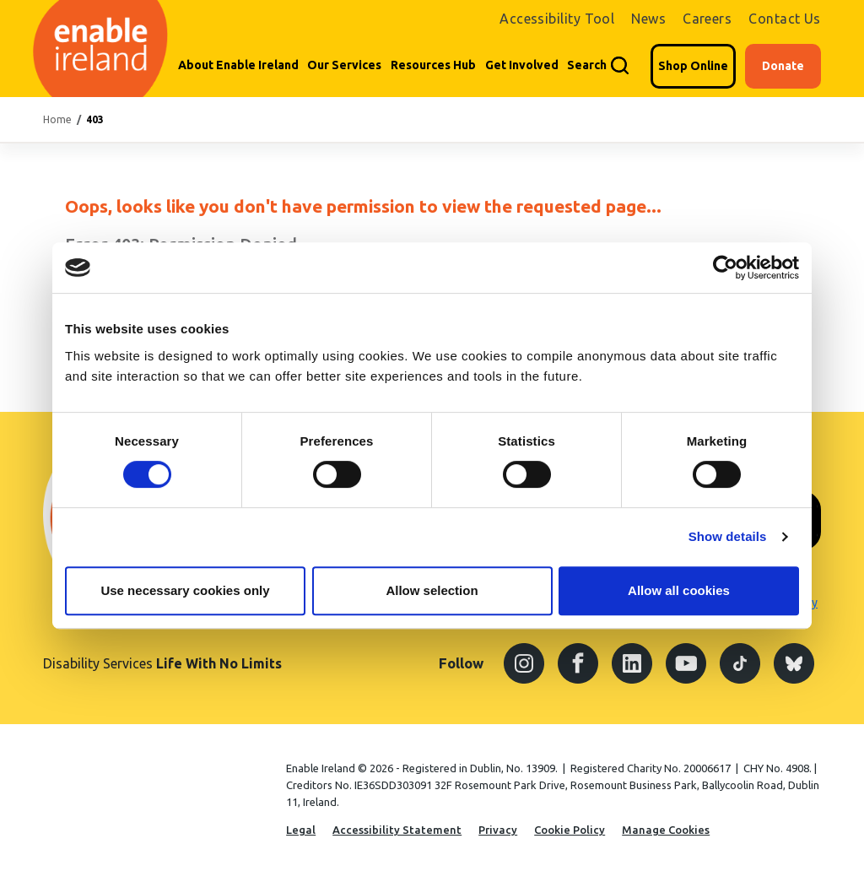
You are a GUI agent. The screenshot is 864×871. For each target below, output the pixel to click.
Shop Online (693, 66)
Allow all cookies (679, 590)
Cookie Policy (569, 830)
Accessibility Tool (557, 18)
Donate (783, 66)
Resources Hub (433, 65)
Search (587, 65)
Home (57, 119)
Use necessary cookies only (184, 590)
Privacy (497, 830)
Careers (707, 18)
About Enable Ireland (238, 65)
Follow (461, 663)
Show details (727, 536)
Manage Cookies (666, 830)
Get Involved (522, 65)
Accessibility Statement (397, 830)
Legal (301, 830)
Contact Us (784, 18)
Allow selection (432, 590)
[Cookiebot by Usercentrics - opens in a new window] (725, 267)
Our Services (344, 65)
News (648, 18)
